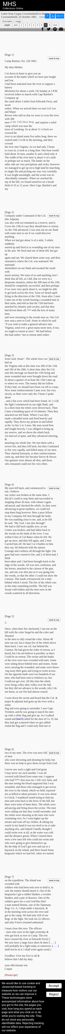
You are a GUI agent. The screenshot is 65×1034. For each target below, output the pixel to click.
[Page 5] (9, 616)
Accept (54, 986)
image (18, 21)
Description (7, 21)
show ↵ (60, 16)
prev (16, 25)
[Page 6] (9, 749)
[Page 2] (9, 212)
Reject (54, 994)
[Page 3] (9, 355)
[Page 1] (9, 54)
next (55, 25)
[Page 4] (9, 484)
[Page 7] (9, 876)
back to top (54, 58)
